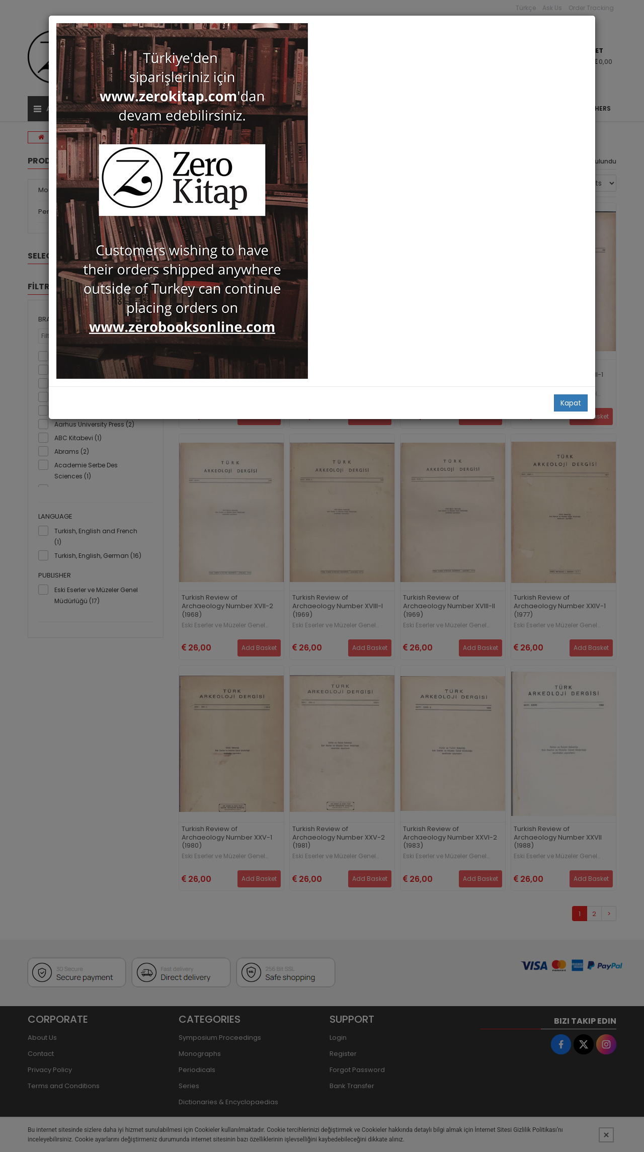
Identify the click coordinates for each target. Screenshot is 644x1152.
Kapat (570, 403)
